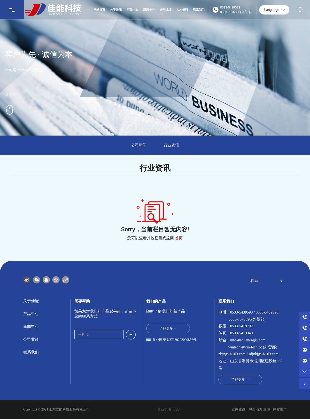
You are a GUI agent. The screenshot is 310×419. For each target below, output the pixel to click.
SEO (176, 409)
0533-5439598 (241, 312)
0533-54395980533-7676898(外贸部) (236, 10)
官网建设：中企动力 (247, 409)
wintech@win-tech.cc (245, 347)
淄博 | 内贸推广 (275, 409)
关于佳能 (31, 301)
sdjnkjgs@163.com (264, 354)
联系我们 (31, 352)
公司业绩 (31, 339)
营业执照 (164, 409)
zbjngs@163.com (232, 354)
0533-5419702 (241, 326)
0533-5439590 (267, 312)
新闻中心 (31, 326)
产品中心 (31, 314)
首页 (179, 238)
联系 (254, 280)
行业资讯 (171, 145)
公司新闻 (139, 145)
